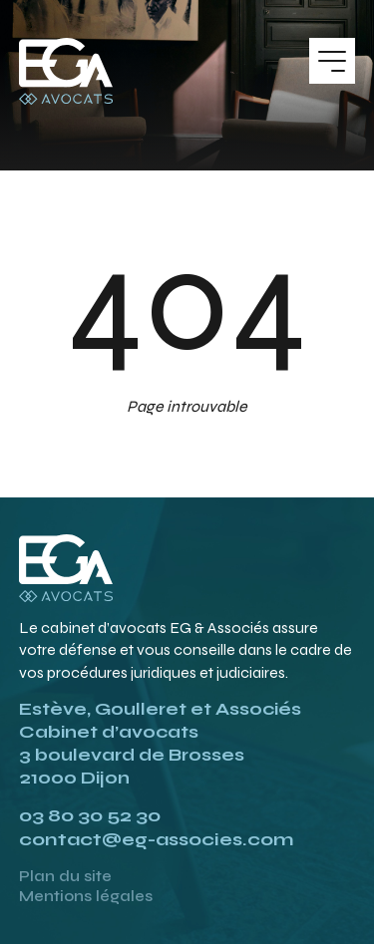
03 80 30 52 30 (90, 815)
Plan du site (65, 876)
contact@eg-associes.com (156, 839)
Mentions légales (86, 896)
